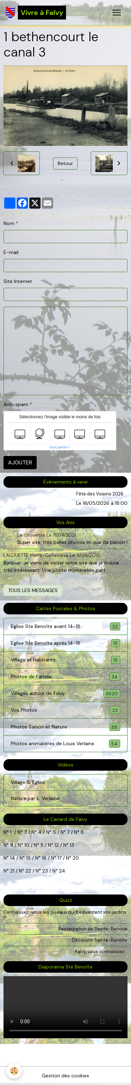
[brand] (36, 13)
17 (59, 858)
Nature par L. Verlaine (35, 798)
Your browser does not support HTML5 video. (65, 1007)
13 (72, 845)
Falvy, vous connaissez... (101, 952)
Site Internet (17, 281)
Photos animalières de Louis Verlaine (65, 744)
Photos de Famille (65, 677)
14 (12, 858)
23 (45, 871)
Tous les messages (33, 590)
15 (28, 858)
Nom (8, 223)
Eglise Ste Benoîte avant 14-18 (65, 626)
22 (27, 871)
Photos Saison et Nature (65, 727)
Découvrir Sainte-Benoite (100, 940)
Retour (65, 163)
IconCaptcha (58, 447)
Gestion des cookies (65, 1075)
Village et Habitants (65, 660)
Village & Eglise (28, 782)
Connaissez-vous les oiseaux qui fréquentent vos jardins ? (64, 914)
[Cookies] (14, 1071)
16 (44, 858)
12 (57, 845)
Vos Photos (65, 710)
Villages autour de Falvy (65, 693)
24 (61, 871)
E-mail (11, 252)
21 (13, 871)
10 (26, 845)
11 (41, 845)
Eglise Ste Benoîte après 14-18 (65, 643)
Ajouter (20, 462)
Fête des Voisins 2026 (99, 494)
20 (75, 858)
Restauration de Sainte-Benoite (93, 929)
